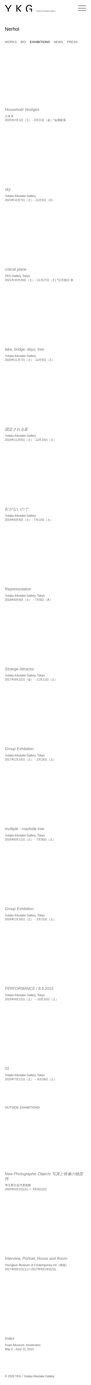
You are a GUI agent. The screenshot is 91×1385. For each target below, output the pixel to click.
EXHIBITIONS (40, 42)
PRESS (72, 42)
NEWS (58, 42)
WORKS (11, 42)
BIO (23, 42)
